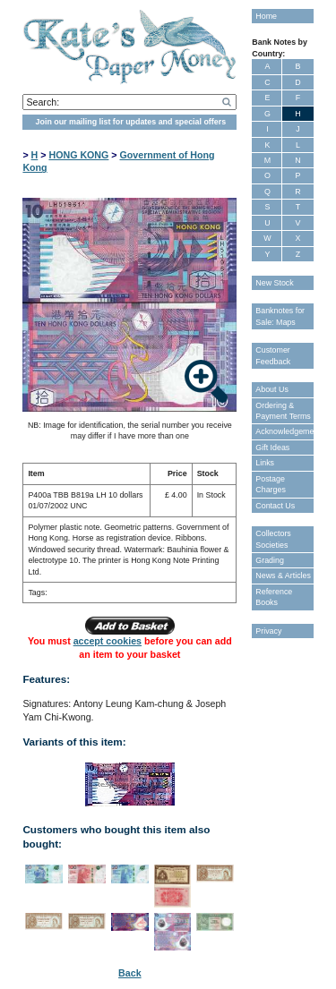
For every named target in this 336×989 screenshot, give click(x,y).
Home (266, 16)
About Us (272, 389)
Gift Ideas (272, 447)
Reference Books (273, 597)
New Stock (274, 282)
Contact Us (275, 505)
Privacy (268, 631)
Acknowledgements (284, 431)
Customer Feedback (272, 355)
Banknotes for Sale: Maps (280, 316)
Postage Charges (270, 484)
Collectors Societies (272, 539)
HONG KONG (78, 154)
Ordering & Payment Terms (283, 411)
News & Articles (283, 575)
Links (264, 462)
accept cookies (107, 640)
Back (129, 973)
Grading (269, 560)
